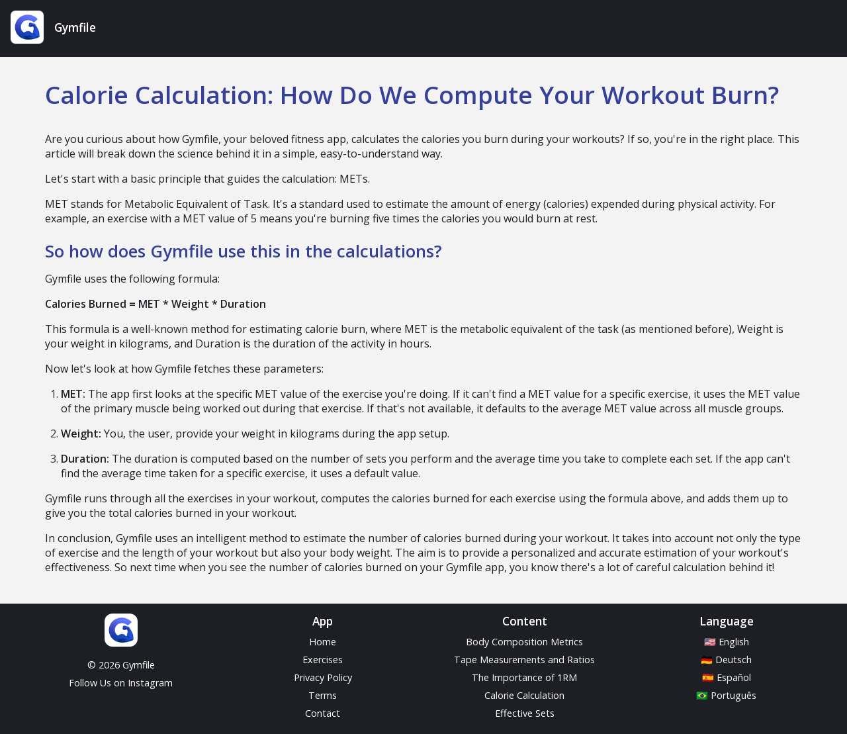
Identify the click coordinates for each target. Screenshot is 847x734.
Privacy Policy (323, 677)
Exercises (322, 659)
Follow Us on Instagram (121, 682)
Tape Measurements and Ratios (524, 659)
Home (322, 641)
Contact (322, 713)
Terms (322, 695)
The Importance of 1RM (524, 677)
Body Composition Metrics (524, 641)
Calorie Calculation (524, 695)
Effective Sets (525, 713)
